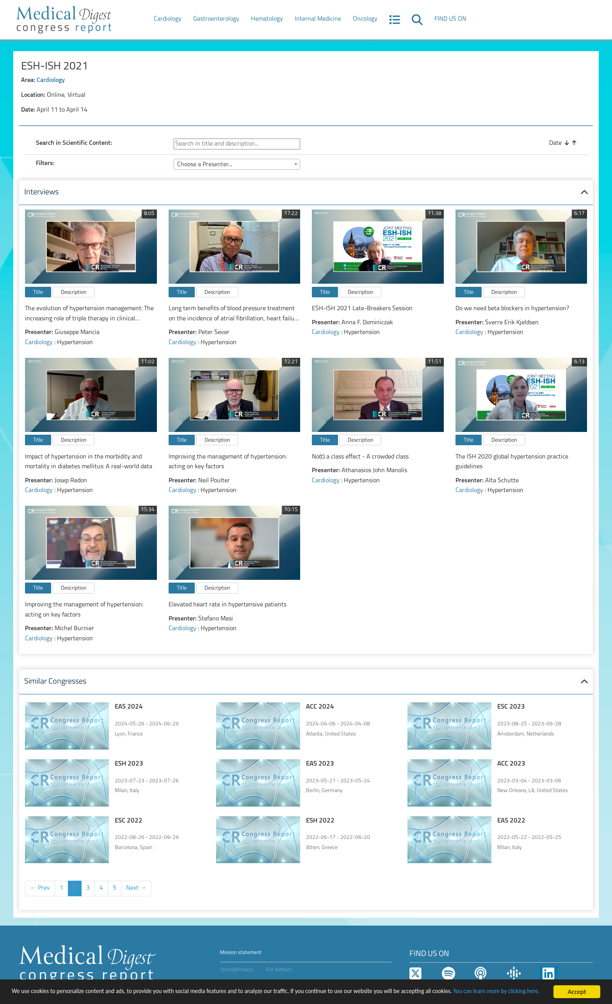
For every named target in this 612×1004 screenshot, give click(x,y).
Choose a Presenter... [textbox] (204, 165)
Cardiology (167, 19)
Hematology (267, 19)
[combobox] (237, 164)
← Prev (40, 888)
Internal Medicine (318, 19)
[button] (394, 22)
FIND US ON (450, 19)
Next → (136, 888)
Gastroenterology (216, 19)
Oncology (365, 19)
